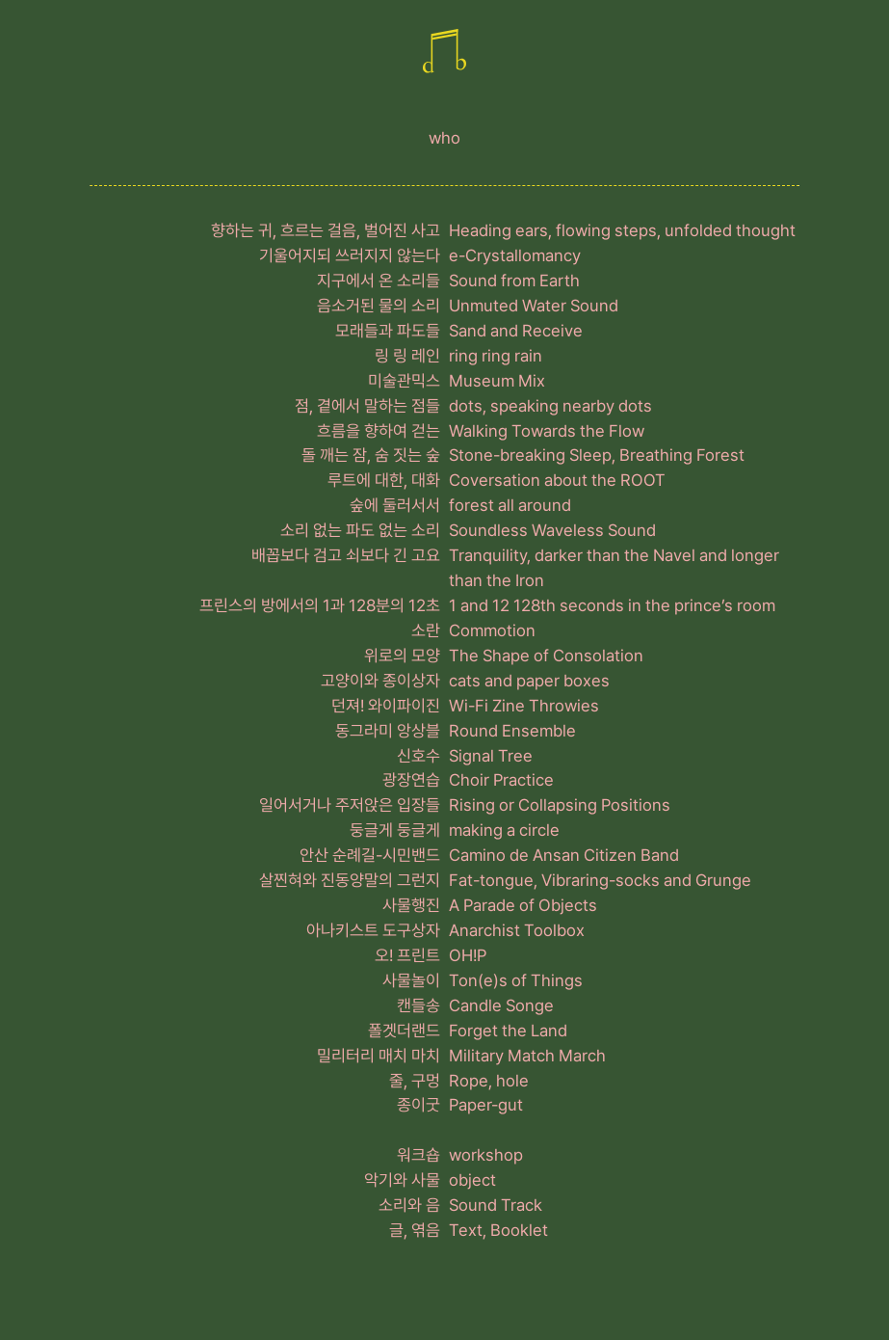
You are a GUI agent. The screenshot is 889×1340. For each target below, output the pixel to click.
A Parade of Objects (523, 905)
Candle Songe (501, 1005)
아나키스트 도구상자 (373, 930)
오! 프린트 (407, 955)
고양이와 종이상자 (380, 680)
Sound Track (495, 1205)
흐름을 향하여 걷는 (378, 431)
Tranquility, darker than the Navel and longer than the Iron (614, 568)
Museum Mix (497, 380)
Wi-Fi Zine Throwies (524, 705)
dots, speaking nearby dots (550, 405)
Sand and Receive (516, 330)
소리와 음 (409, 1205)
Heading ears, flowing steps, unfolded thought (622, 230)
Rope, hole (489, 1080)
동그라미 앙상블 (387, 730)
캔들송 (418, 1005)
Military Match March (527, 1055)
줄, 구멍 (414, 1080)
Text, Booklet (498, 1230)
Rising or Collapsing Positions (559, 805)
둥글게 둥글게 (395, 830)
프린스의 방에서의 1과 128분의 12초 (319, 605)
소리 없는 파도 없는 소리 (360, 530)
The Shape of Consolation (546, 655)
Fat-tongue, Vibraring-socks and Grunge (600, 880)
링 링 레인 (407, 355)
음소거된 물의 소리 (378, 305)
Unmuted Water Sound (533, 305)
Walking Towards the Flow (546, 431)
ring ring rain (495, 355)
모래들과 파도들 (387, 330)
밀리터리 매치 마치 (378, 1055)
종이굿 (418, 1104)
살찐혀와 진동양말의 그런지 (349, 880)
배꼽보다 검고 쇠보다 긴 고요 (345, 555)
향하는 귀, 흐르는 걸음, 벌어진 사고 (325, 230)
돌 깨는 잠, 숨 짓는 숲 (370, 455)
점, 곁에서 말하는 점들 (367, 405)
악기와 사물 (402, 1180)
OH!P (467, 955)
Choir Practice (501, 780)
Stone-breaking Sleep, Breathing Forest (597, 455)
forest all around (510, 505)
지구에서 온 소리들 (378, 280)
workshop (486, 1155)
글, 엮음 (414, 1230)
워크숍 (418, 1155)
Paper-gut (486, 1104)
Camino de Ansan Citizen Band (564, 855)
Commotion (492, 630)
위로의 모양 (402, 655)
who (444, 137)
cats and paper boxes (529, 680)
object (472, 1180)
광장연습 (411, 780)
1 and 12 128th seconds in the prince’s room (612, 605)
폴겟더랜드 (404, 1030)
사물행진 (411, 905)
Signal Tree (491, 755)
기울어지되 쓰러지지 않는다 (349, 255)
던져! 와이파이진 (385, 705)
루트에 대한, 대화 (383, 480)
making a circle (504, 830)
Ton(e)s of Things (516, 980)
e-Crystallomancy (515, 255)
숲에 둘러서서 (395, 505)
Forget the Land (508, 1030)
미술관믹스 (404, 380)
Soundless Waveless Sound (552, 530)
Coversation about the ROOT (557, 480)
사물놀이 (411, 980)
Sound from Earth (514, 280)
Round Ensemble (512, 730)
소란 (425, 630)
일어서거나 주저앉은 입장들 (349, 805)
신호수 (418, 755)
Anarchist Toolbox (517, 930)
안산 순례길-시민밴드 (370, 855)
